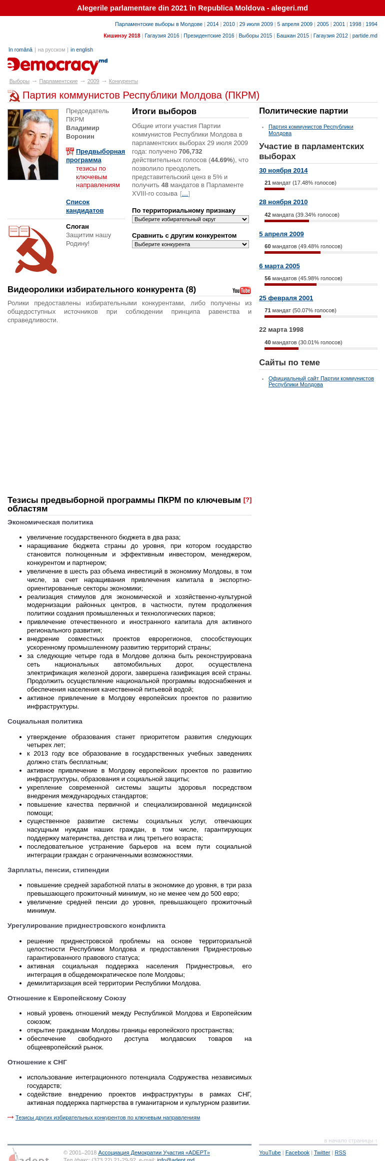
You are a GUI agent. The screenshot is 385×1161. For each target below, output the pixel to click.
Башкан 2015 (292, 36)
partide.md (365, 36)
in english (81, 50)
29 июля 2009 (256, 24)
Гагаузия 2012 (331, 36)
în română (20, 50)
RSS (340, 1152)
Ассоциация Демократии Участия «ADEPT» (154, 1152)
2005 (323, 24)
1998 (356, 24)
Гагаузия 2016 (161, 36)
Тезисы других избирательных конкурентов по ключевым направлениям (108, 1117)
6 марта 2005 (279, 266)
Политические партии (303, 111)
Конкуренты (123, 81)
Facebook (298, 1152)
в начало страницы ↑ (351, 1140)
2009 (94, 81)
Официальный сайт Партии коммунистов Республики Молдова (321, 381)
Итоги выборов (164, 111)
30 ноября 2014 (283, 170)
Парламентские (58, 81)
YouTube (269, 1152)
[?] (248, 499)
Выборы (20, 81)
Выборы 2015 (255, 36)
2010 (229, 24)
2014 (213, 24)
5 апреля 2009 (295, 24)
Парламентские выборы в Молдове (158, 24)
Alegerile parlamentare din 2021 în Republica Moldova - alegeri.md (192, 8)
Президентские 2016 (209, 36)
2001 (339, 24)
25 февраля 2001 (286, 298)
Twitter (322, 1152)
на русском (51, 50)
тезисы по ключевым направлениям (98, 177)
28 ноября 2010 (283, 202)
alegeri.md (30, 63)
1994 (372, 24)
